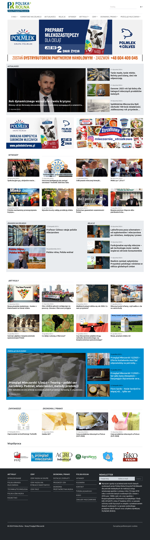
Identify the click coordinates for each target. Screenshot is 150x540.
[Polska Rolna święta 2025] (65, 58)
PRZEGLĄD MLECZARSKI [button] (130, 17)
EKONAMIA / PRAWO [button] (108, 17)
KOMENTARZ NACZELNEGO (30, 17)
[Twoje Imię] (108, 479)
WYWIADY (72, 17)
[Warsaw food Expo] (73, 58)
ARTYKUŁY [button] (83, 17)
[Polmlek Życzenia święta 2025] (69, 58)
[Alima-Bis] (76, 58)
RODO (78, 495)
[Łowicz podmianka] (58, 58)
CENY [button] (94, 17)
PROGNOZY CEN (59, 482)
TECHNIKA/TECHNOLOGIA (18, 489)
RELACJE (62, 17)
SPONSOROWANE (14, 478)
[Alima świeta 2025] (91, 58)
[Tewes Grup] (88, 58)
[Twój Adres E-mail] (126, 479)
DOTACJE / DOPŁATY (61, 478)
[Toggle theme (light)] (141, 7)
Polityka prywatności (84, 491)
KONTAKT (80, 487)
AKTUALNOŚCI (50, 17)
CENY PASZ (34, 489)
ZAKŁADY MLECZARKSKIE (86, 500)
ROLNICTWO (12, 498)
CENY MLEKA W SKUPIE (39, 478)
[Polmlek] (61, 58)
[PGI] (84, 58)
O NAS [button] (13, 17)
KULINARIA (80, 482)
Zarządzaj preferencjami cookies (125, 526)
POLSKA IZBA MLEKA (16, 493)
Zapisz (138, 479)
